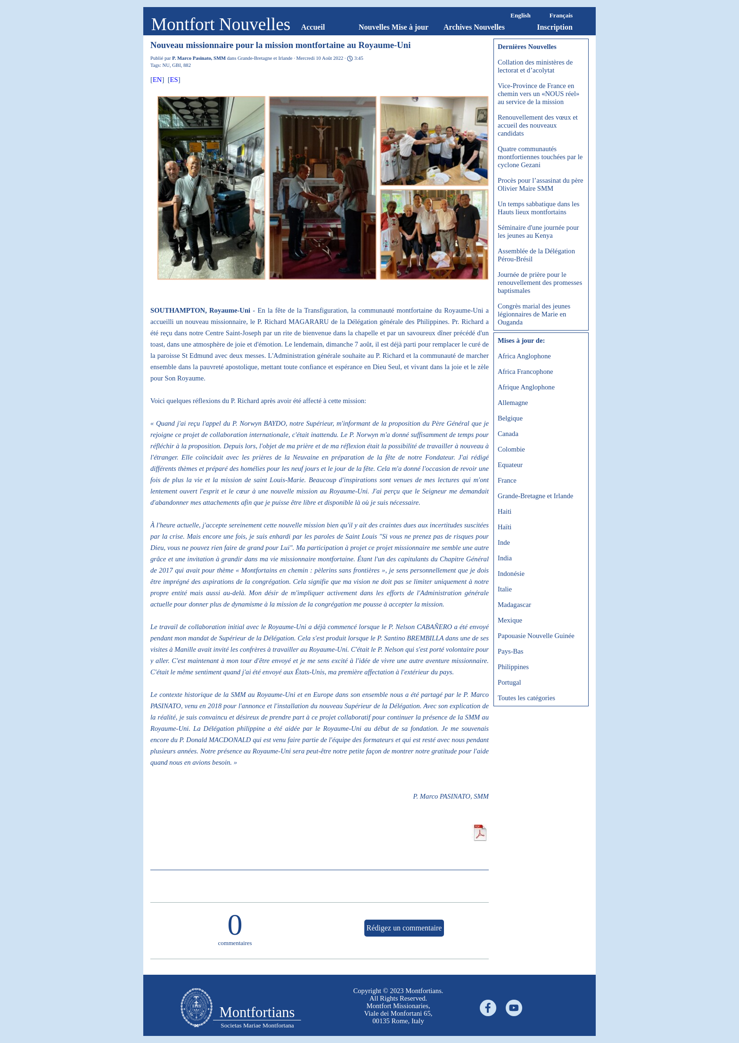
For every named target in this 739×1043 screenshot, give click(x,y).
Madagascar (514, 604)
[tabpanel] (398, 1006)
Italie (505, 589)
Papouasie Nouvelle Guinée (536, 635)
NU (166, 65)
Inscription (555, 27)
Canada (508, 433)
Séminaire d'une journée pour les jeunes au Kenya (538, 231)
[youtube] (514, 1008)
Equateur (510, 465)
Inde (504, 542)
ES (174, 79)
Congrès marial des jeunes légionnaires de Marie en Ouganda (534, 314)
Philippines (513, 667)
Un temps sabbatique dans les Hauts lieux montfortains (538, 208)
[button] (323, 189)
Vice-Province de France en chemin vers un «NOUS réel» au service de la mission (538, 93)
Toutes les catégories (526, 698)
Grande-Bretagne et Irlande (535, 496)
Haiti (504, 511)
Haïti (504, 527)
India (505, 558)
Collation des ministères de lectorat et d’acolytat (535, 66)
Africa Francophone (525, 371)
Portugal (509, 682)
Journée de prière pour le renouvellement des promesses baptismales (540, 282)
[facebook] (488, 1008)
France (507, 480)
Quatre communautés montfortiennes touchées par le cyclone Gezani (540, 157)
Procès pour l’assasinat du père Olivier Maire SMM (540, 184)
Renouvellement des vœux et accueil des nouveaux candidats (538, 125)
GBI (176, 65)
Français (561, 15)
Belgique (510, 418)
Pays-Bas (511, 651)
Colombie (511, 449)
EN (157, 79)
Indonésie (511, 573)
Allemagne (513, 402)
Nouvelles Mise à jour (393, 27)
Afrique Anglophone (526, 387)
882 (187, 65)
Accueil (313, 27)
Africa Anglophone (524, 356)
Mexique (510, 620)
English (520, 15)
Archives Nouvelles (474, 27)
